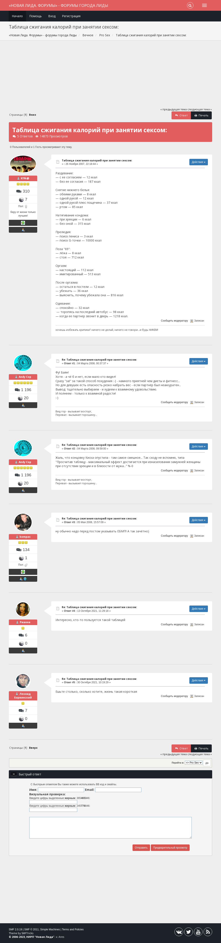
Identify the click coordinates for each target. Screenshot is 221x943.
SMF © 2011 (31, 929)
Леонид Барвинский (23, 696)
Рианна (25, 622)
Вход (52, 16)
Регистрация (71, 16)
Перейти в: (178, 762)
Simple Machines (50, 929)
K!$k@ (25, 178)
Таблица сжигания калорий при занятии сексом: (97, 160)
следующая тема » (199, 109)
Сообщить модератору (174, 320)
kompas (25, 537)
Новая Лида (44, 937)
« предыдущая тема (173, 109)
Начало (17, 16)
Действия (199, 162)
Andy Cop (25, 377)
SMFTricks (27, 933)
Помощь (35, 16)
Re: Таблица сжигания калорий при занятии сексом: (99, 359)
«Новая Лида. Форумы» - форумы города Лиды (58, 5)
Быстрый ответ (30, 774)
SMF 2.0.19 (15, 929)
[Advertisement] (110, 76)
